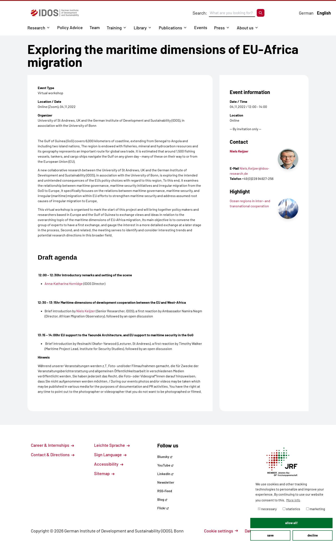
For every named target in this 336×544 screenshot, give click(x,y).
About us (245, 27)
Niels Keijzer (85, 311)
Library (140, 27)
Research (36, 27)
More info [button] (293, 500)
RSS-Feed (164, 491)
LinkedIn (165, 474)
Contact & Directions (52, 454)
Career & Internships (52, 445)
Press (219, 27)
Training (114, 27)
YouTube (165, 465)
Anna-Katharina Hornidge (64, 283)
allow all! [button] (291, 523)
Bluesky (164, 456)
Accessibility (108, 463)
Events (200, 27)
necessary (267, 509)
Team (95, 27)
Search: (200, 12)
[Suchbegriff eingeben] (232, 13)
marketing (315, 509)
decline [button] (313, 535)
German (306, 12)
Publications (170, 27)
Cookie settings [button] (221, 530)
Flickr (163, 508)
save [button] (270, 535)
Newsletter (165, 482)
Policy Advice (70, 27)
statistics (291, 509)
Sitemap (104, 473)
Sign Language (110, 454)
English (324, 12)
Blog (162, 499)
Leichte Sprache (112, 445)
